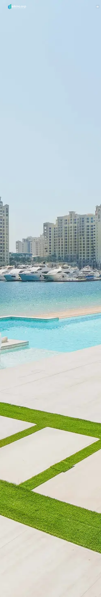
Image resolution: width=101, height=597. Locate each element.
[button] (97, 6)
